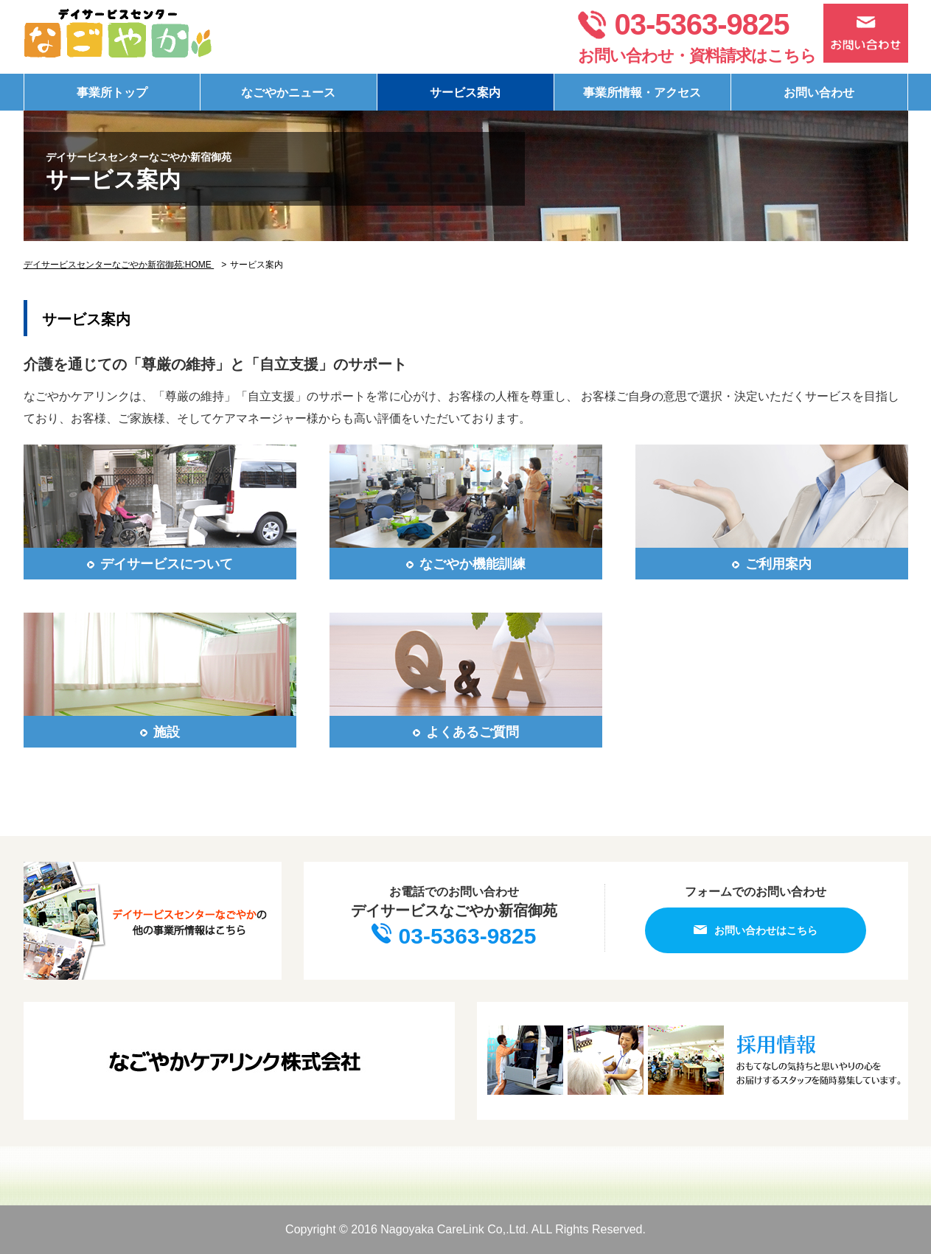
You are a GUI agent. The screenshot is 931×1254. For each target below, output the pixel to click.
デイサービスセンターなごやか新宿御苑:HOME (119, 264)
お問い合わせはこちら (755, 930)
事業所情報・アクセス (642, 92)
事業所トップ (112, 92)
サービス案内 (465, 92)
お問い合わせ (819, 92)
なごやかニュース (288, 92)
